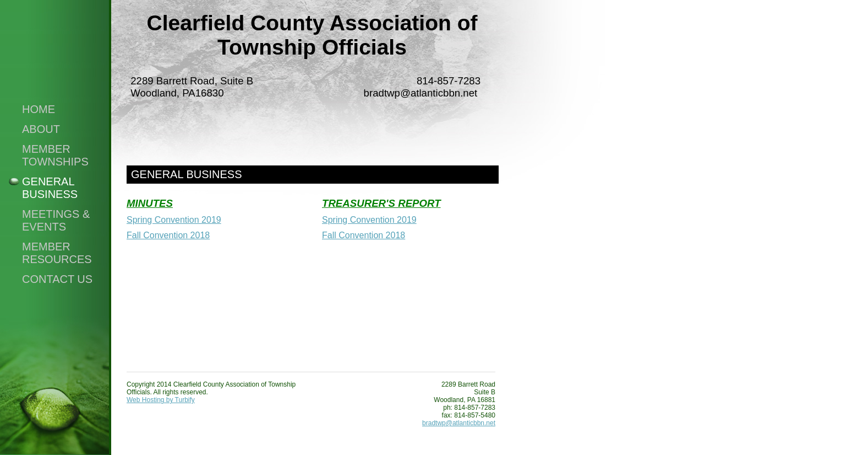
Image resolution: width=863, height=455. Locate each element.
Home (38, 109)
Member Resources (57, 252)
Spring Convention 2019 (174, 219)
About (41, 129)
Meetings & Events (56, 220)
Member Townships (55, 155)
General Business (50, 187)
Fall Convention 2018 (168, 235)
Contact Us (57, 279)
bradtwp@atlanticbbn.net (458, 423)
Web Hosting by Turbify (161, 400)
